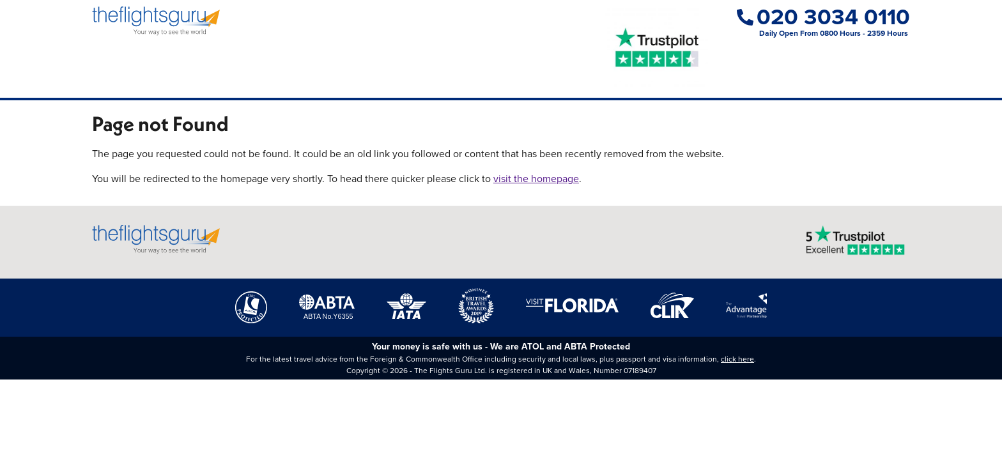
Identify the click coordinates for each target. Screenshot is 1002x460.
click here (737, 359)
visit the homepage (536, 178)
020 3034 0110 (823, 16)
